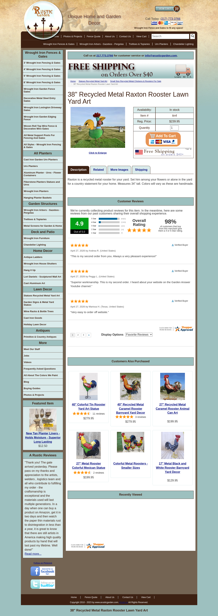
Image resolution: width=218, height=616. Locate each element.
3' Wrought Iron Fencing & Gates (42, 62)
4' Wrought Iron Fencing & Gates (42, 69)
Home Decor (43, 251)
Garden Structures (43, 204)
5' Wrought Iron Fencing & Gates (42, 75)
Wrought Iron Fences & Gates (59, 44)
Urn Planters (161, 44)
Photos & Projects (72, 36)
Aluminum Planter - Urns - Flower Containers (42, 174)
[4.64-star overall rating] (88, 414)
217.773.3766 (104, 55)
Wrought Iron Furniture (37, 238)
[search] (170, 36)
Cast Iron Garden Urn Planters (41, 159)
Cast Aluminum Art (34, 283)
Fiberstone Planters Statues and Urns (42, 183)
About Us (110, 36)
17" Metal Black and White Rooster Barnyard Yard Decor (172, 467)
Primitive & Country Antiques (40, 336)
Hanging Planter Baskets (38, 197)
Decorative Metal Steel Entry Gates (40, 99)
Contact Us (125, 36)
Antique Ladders (33, 257)
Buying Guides (32, 388)
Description (79, 169)
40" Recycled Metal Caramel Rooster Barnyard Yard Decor (130, 408)
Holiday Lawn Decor (35, 324)
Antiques (43, 330)
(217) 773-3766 (170, 18)
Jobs (26, 355)
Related (98, 169)
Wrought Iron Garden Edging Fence (40, 118)
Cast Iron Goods (33, 318)
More (43, 343)
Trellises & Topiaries (139, 44)
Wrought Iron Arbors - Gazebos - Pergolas (102, 44)
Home (73, 81)
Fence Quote (93, 36)
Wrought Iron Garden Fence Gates (39, 90)
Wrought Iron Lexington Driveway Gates (43, 109)
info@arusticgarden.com (161, 55)
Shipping (141, 169)
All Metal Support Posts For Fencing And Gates (39, 136)
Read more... (33, 553)
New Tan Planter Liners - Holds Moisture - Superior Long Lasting (43, 437)
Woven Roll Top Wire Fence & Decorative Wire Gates (40, 127)
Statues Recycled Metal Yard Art (42, 295)
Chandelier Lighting (183, 44)
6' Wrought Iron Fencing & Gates (42, 82)
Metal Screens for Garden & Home (43, 225)
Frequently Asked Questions (40, 368)
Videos (27, 362)
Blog (26, 381)
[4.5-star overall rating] (88, 473)
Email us (123, 602)
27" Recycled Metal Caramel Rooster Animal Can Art (172, 408)
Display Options (112, 334)
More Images (119, 169)
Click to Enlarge (98, 130)
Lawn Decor (43, 289)
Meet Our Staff (32, 349)
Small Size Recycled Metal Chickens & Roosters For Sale (135, 81)
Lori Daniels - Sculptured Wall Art (42, 276)
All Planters (43, 153)
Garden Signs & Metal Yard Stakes (39, 303)
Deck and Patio (43, 232)
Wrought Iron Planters (36, 191)
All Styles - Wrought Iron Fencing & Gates (42, 146)
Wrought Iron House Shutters (40, 263)
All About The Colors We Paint (41, 375)
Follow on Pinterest (43, 563)
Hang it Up (30, 270)
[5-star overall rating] (130, 417)
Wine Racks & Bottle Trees (39, 311)
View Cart (141, 36)
